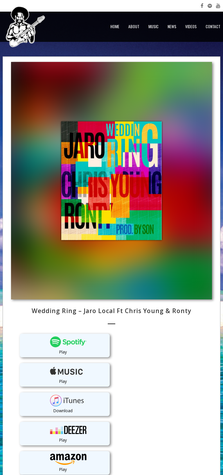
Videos (191, 26)
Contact (213, 26)
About (133, 26)
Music (153, 26)
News (172, 26)
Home (114, 26)
